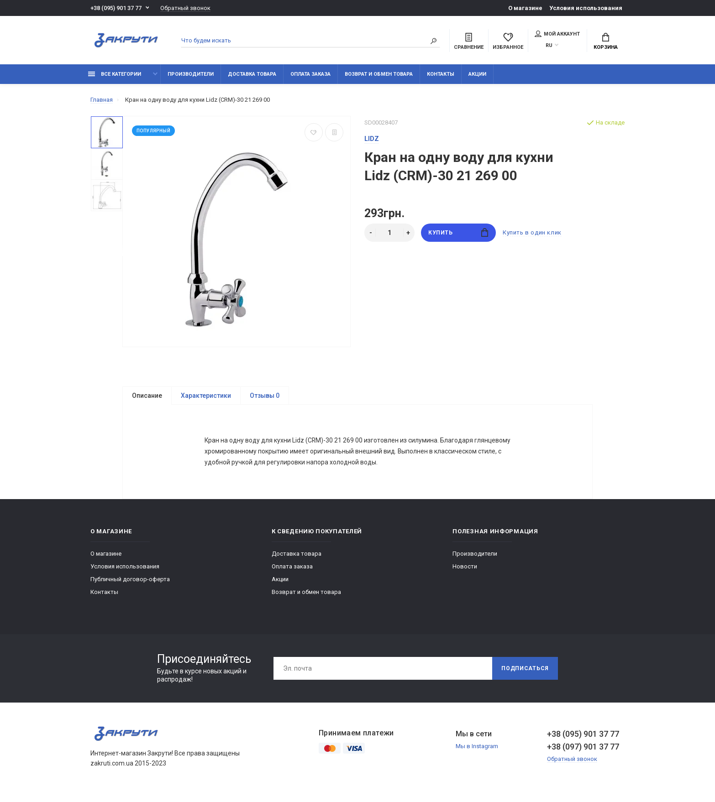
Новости (464, 569)
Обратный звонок (185, 8)
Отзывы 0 (264, 395)
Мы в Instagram (477, 748)
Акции (477, 74)
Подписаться (525, 671)
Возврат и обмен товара (379, 74)
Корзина (606, 41)
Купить (458, 232)
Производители (191, 74)
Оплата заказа (310, 74)
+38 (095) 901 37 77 (116, 8)
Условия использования (585, 8)
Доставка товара (252, 74)
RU (549, 45)
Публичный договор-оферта (130, 581)
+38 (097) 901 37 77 (583, 749)
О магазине (525, 8)
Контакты (440, 74)
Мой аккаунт (557, 34)
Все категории (114, 74)
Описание (147, 395)
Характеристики (206, 395)
